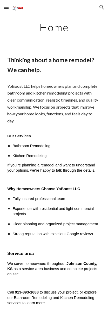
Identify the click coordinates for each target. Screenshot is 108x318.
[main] (54, 27)
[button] (6, 7)
